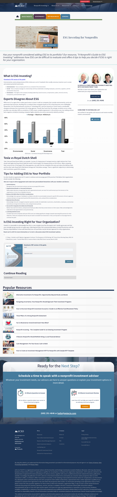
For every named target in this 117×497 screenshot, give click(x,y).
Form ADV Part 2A (85, 442)
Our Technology (86, 6)
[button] (41, 5)
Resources (65, 6)
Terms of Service (93, 462)
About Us (54, 6)
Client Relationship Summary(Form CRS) (88, 438)
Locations (61, 444)
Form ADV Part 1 (85, 445)
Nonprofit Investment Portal (44, 450)
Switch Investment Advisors (44, 444)
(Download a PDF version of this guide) (14, 79)
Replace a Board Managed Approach (46, 440)
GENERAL (65, 16)
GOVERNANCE (39, 16)
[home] (19, 6)
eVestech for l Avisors (44, 453)
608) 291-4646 (18, 443)
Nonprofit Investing (40, 6)
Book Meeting (95, 96)
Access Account (97, 1)
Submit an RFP (85, 1)
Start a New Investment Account (45, 437)
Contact (76, 6)
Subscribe (95, 119)
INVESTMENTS (27, 16)
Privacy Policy (84, 434)
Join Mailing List (41, 447)
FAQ (60, 440)
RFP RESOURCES (53, 16)
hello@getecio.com (19, 441)
